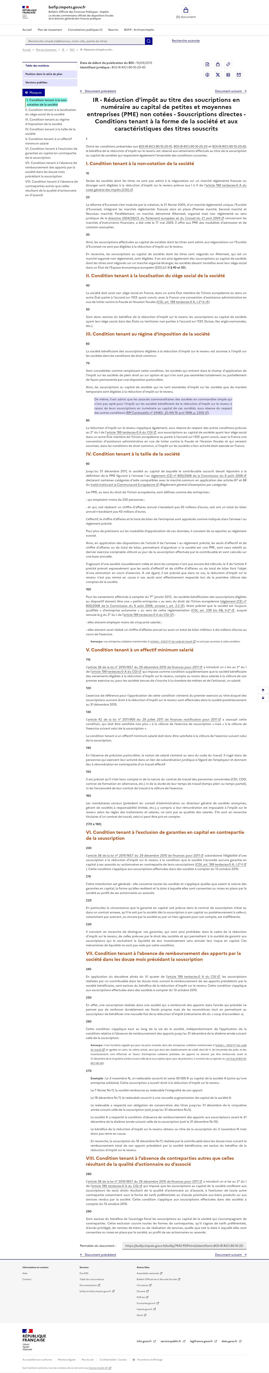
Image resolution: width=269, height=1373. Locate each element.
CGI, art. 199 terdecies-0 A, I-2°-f (219, 864)
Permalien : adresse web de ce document (228, 64)
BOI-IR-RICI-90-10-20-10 (155, 146)
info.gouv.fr (144, 1341)
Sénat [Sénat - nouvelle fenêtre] (140, 1315)
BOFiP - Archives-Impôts (139, 30)
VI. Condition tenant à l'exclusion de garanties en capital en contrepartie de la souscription (51, 153)
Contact (26, 1279)
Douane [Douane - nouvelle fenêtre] (141, 1291)
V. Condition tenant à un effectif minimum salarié (48, 141)
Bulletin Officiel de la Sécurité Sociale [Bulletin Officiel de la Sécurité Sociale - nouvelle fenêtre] (157, 1279)
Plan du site (88, 1359)
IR (63, 49)
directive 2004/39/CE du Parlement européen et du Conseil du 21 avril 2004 (164, 218)
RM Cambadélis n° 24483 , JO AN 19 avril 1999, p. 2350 (165, 412)
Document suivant (228, 91)
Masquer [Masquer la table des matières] (36, 92)
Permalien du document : (98, 1245)
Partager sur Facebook (207, 74)
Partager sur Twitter (218, 74)
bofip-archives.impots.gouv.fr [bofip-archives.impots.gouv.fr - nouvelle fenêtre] (95, 1291)
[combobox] (85, 41)
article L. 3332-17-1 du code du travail (171, 641)
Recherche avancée (186, 40)
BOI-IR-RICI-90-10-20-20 (191, 146)
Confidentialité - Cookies (113, 1359)
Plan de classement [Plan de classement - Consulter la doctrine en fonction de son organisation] (50, 30)
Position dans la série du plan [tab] (43, 74)
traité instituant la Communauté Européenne (123, 484)
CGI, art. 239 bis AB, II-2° (211, 610)
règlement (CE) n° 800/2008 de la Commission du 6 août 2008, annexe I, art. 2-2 (166, 603)
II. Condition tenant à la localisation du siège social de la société (50, 111)
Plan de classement (46, 49)
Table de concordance (92, 1279)
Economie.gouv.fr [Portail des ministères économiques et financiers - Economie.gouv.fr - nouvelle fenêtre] (146, 1303)
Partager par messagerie (238, 74)
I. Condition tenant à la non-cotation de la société (47, 102)
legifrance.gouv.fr (202, 1341)
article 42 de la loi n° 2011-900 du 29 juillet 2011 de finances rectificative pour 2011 (152, 719)
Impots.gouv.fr (144, 1309)
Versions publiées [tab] (36, 82)
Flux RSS (84, 1273)
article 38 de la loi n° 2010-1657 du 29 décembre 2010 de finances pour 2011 (143, 667)
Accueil (27, 30)
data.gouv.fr (230, 1341)
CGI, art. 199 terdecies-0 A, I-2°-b (181, 302)
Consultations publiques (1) (85, 30)
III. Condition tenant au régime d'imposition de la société (47, 121)
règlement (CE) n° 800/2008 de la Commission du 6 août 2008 (197, 475)
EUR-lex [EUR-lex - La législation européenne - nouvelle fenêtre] (141, 1297)
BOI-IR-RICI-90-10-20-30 (229, 146)
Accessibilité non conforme (37, 1359)
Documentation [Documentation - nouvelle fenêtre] (88, 1285)
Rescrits (113, 30)
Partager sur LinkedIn (228, 74)
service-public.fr (171, 1341)
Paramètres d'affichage (150, 1359)
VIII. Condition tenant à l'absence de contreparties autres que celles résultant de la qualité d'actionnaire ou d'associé (51, 188)
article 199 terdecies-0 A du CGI (129, 432)
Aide (24, 1273)
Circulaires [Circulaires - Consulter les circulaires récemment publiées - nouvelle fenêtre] (142, 1285)
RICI (72, 49)
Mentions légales (67, 1359)
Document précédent (100, 91)
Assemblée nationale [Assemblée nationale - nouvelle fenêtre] (148, 1273)
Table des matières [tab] (37, 66)
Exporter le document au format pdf (207, 64)
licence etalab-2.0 (98, 1368)
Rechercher (148, 41)
